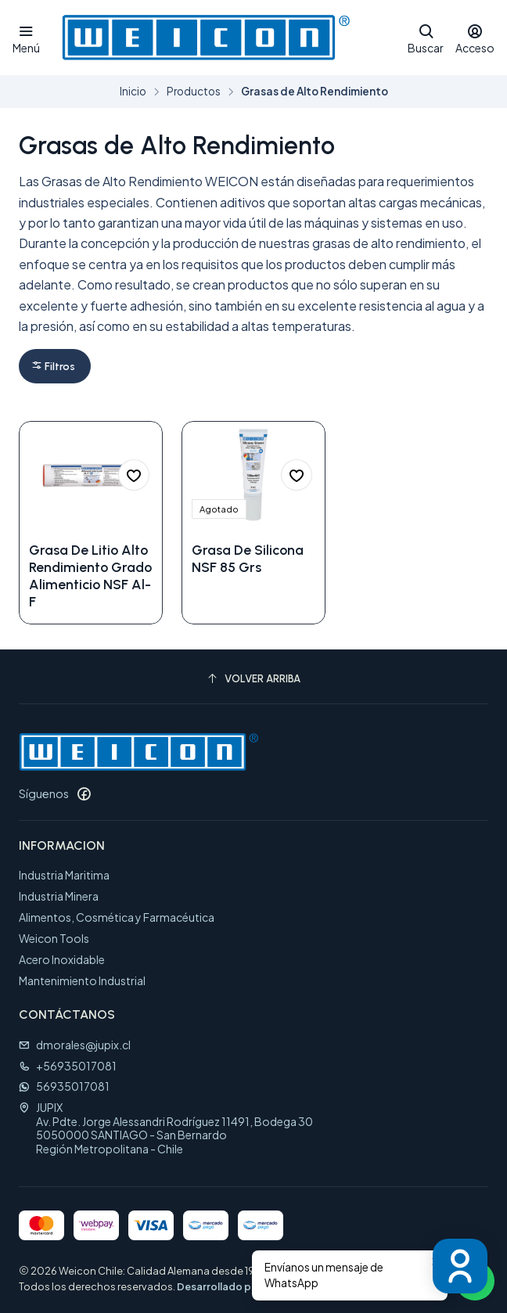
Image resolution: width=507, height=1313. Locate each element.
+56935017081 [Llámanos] (68, 1066)
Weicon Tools (54, 938)
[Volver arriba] (253, 678)
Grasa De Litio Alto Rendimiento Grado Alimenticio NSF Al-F (90, 575)
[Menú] (26, 38)
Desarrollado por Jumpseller (247, 1286)
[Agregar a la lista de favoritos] (133, 475)
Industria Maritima (64, 875)
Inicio (133, 91)
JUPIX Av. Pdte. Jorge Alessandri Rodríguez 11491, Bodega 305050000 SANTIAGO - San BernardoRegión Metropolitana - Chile (166, 1128)
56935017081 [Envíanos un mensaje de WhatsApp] (64, 1086)
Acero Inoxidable (62, 959)
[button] (55, 366)
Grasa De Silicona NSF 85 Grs (248, 558)
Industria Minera (59, 896)
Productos (194, 91)
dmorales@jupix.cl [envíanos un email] (75, 1045)
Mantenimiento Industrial (82, 980)
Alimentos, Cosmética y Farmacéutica (116, 917)
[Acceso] (475, 38)
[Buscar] (426, 38)
